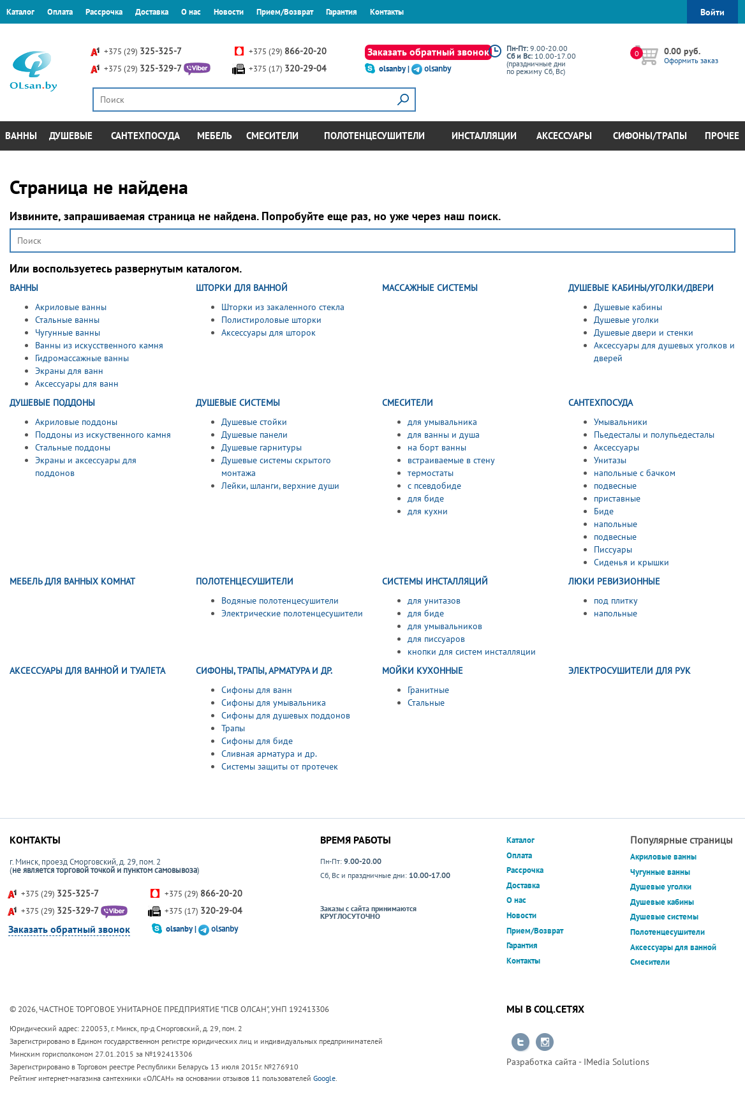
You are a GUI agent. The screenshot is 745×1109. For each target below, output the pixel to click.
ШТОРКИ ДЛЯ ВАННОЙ (242, 288)
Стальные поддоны (72, 447)
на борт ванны (437, 447)
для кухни (428, 511)
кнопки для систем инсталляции (472, 651)
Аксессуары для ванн (77, 383)
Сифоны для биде (257, 741)
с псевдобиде (434, 485)
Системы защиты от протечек (279, 766)
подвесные (615, 485)
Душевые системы (664, 916)
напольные (615, 524)
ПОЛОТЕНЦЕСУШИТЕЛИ (244, 581)
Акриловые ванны (71, 307)
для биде (426, 498)
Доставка (151, 11)
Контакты (387, 11)
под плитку (616, 600)
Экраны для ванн (69, 370)
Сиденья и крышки (631, 562)
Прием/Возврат (284, 11)
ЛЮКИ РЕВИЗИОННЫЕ (614, 581)
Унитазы (610, 460)
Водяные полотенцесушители (280, 600)
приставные (617, 498)
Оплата (60, 11)
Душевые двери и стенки (643, 332)
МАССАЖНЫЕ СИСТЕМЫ (430, 288)
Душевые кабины (628, 307)
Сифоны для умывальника (273, 702)
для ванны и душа (444, 434)
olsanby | (395, 68)
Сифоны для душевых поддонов (285, 715)
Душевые (70, 136)
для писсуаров (436, 638)
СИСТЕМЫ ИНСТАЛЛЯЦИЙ (435, 581)
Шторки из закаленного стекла (282, 307)
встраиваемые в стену (451, 460)
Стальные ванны (67, 319)
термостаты (431, 473)
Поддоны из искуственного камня (103, 434)
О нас (191, 11)
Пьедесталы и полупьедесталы (654, 434)
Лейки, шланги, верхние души (280, 485)
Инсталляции (484, 136)
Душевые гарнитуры (261, 447)
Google (324, 1078)
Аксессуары (564, 136)
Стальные (426, 702)
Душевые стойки (254, 422)
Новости (229, 11)
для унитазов (434, 600)
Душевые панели (254, 434)
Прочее (722, 136)
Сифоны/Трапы (650, 136)
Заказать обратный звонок (428, 51)
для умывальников (445, 626)
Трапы (233, 728)
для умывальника (442, 422)
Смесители (272, 136)
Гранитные (428, 690)
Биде (604, 511)
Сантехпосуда (145, 136)
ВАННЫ (24, 288)
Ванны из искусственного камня (99, 345)
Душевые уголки (626, 319)
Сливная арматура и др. (269, 753)
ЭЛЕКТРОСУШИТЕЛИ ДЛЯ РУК (629, 670)
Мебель (214, 136)
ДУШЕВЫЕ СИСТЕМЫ (238, 402)
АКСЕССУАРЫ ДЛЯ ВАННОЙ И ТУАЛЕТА (87, 670)
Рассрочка (103, 11)
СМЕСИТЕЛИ (407, 402)
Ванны (21, 136)
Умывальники (620, 422)
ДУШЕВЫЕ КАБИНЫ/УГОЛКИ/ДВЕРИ (641, 288)
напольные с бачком (634, 473)
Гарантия (341, 11)
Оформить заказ (691, 60)
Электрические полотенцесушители (292, 613)
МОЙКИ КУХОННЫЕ (422, 670)
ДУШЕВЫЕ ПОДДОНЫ (52, 402)
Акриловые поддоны (76, 422)
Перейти (520, 1042)
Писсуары (613, 549)
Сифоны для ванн (256, 690)
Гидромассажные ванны (82, 358)
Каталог (20, 11)
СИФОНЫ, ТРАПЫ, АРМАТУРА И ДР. (264, 670)
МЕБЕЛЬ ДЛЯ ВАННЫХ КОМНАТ (72, 581)
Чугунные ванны (67, 332)
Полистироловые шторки (271, 319)
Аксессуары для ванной (673, 947)
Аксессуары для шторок (268, 332)
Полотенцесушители (374, 136)
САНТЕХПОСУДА (600, 402)
